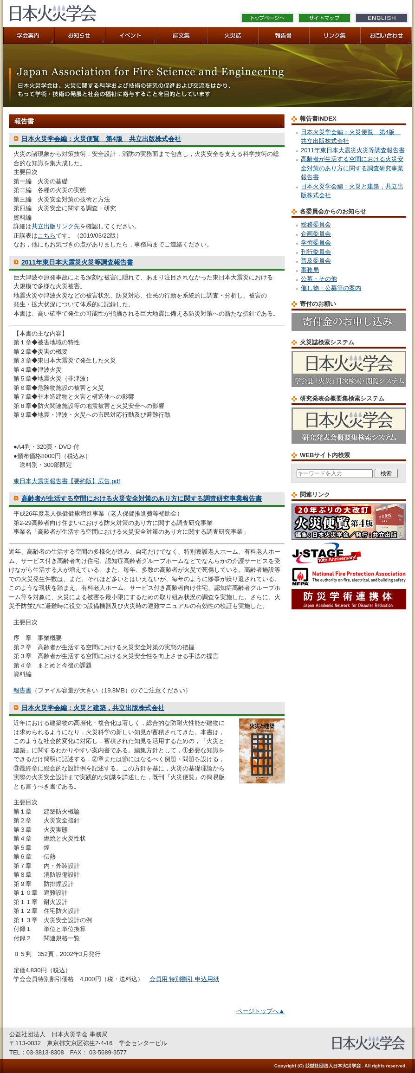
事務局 (310, 269)
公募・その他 (319, 278)
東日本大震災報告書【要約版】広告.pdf (66, 481)
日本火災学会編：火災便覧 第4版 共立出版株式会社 (101, 138)
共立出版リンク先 (56, 226)
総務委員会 (316, 224)
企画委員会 (316, 233)
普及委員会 (316, 260)
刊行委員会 (316, 251)
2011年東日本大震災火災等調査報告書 (77, 262)
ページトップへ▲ (260, 1011)
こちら (47, 235)
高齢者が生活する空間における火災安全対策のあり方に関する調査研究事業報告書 (141, 498)
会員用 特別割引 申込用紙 (184, 979)
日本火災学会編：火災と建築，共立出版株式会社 (92, 707)
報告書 (22, 690)
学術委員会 (316, 242)
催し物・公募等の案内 (331, 287)
